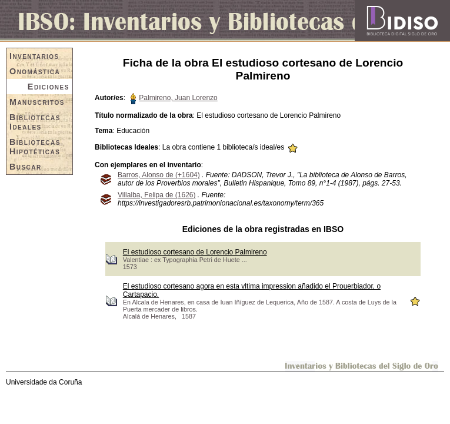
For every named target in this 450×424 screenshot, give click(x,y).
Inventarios (34, 56)
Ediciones (48, 86)
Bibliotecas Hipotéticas (35, 146)
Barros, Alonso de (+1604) (159, 175)
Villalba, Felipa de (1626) (157, 195)
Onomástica (34, 71)
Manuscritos (37, 102)
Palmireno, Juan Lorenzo (178, 98)
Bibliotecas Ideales (35, 121)
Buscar (25, 166)
